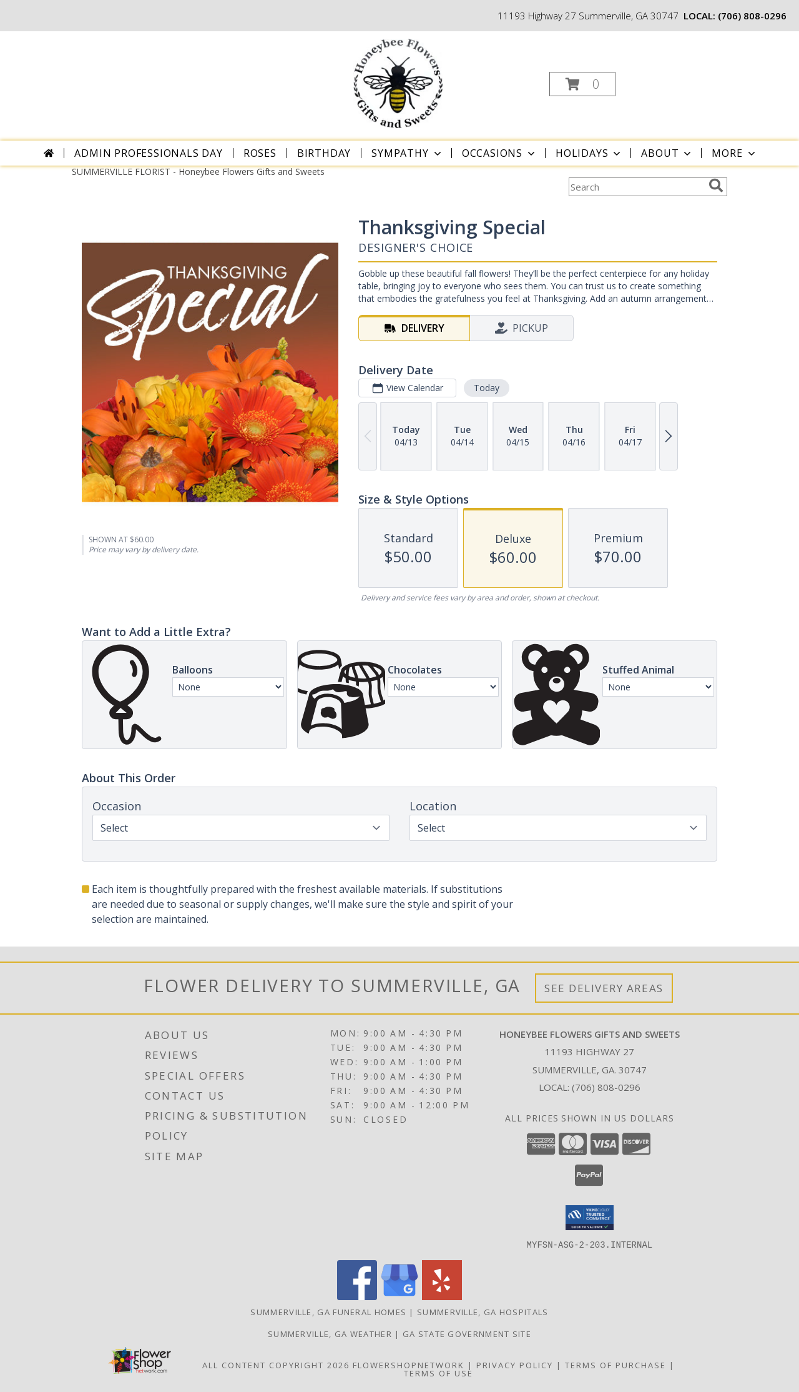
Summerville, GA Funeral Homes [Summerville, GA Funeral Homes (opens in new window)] (328, 1311)
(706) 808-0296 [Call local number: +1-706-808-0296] (752, 15)
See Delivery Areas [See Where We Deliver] (604, 988)
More (734, 153)
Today (486, 388)
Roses (260, 153)
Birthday (324, 153)
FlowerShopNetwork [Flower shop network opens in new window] (408, 1364)
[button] (582, 84)
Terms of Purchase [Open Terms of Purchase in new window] (615, 1364)
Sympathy (407, 153)
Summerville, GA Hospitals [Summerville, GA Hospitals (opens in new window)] (483, 1311)
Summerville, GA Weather (330, 1333)
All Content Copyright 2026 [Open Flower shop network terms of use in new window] (276, 1364)
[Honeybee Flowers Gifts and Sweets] (398, 80)
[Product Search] (636, 187)
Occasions (499, 153)
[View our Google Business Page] (399, 1296)
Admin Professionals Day (148, 153)
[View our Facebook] (357, 1296)
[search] (716, 185)
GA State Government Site (467, 1333)
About (667, 153)
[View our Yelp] (442, 1296)
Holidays (589, 153)
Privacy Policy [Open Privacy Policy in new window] (514, 1364)
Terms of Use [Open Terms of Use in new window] (438, 1372)
